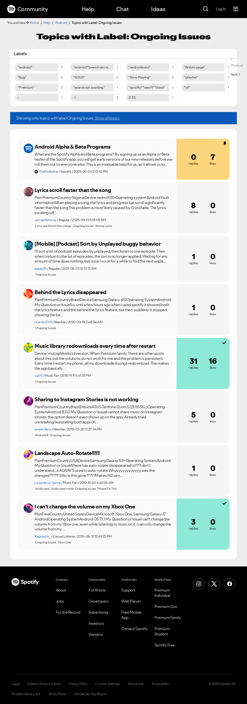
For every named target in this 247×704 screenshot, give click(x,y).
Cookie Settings (107, 684)
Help (88, 9)
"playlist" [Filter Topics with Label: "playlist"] (191, 77)
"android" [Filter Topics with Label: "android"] (25, 67)
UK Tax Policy (57, 694)
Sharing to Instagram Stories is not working (86, 399)
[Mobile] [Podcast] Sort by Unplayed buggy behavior (97, 244)
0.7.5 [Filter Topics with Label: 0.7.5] (132, 97)
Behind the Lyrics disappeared (70, 292)
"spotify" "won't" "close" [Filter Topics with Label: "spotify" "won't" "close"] (147, 87)
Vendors (96, 634)
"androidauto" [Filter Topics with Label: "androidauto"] (139, 67)
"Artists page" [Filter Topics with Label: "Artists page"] (194, 67)
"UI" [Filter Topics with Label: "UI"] (187, 87)
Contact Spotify (134, 628)
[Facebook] (229, 584)
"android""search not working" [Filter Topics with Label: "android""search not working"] (96, 67)
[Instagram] (199, 584)
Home (34, 22)
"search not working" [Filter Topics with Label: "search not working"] (89, 87)
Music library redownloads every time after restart (94, 346)
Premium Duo (166, 606)
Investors (96, 623)
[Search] (206, 9)
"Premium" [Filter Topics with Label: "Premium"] (26, 87)
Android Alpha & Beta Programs (72, 147)
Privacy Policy (78, 684)
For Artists (97, 590)
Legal (16, 684)
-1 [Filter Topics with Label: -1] (74, 97)
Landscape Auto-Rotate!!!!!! (67, 453)
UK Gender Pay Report (90, 694)
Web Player (131, 601)
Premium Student (162, 631)
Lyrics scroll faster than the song (72, 190)
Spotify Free (164, 645)
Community (27, 9)
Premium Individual (162, 592)
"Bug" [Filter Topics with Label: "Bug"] (22, 77)
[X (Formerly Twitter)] (214, 584)
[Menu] (236, 9)
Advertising (98, 612)
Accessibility (160, 684)
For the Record (68, 612)
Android (61, 22)
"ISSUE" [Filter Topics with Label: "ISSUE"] (79, 77)
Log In (221, 9)
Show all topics (107, 118)
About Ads (136, 684)
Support (128, 590)
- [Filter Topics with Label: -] (18, 97)
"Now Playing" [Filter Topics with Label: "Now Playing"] (140, 77)
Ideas (158, 9)
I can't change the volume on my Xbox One (84, 506)
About (61, 590)
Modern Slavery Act (26, 694)
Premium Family (167, 617)
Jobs (60, 601)
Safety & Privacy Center (44, 684)
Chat (122, 9)
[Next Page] (235, 74)
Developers (99, 601)
